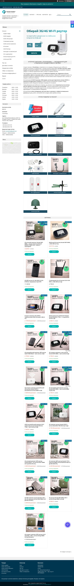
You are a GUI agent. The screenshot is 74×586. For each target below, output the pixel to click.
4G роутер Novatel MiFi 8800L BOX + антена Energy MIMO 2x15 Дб (58, 498)
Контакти (45, 14)
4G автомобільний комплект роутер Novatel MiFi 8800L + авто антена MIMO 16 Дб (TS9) (59, 389)
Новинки (21, 566)
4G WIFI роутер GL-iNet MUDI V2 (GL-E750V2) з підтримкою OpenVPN (34, 281)
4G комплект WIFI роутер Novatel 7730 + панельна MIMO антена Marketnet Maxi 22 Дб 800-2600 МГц (59, 462)
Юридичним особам (7, 68)
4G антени (6, 46)
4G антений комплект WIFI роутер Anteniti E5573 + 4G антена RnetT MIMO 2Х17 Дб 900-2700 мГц (35, 462)
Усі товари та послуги (65, 551)
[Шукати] (70, 15)
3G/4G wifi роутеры (6, 566)
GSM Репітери (6, 49)
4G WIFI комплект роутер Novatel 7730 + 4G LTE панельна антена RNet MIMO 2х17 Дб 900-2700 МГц (35, 499)
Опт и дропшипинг (7, 54)
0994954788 (40, 566)
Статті (4, 78)
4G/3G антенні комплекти (9, 43)
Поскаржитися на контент (33, 584)
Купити (29, 254)
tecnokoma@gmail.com (11, 131)
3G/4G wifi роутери (8, 38)
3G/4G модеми (7, 36)
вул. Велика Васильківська (44, 570)
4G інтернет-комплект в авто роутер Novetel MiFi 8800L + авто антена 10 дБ (59, 353)
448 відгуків (61, 1)
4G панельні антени (6, 571)
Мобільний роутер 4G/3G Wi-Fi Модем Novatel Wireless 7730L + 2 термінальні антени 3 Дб (59, 317)
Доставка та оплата (7, 65)
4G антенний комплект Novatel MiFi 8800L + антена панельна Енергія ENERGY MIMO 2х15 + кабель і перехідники (34, 244)
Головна (25, 14)
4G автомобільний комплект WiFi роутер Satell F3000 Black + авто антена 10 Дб (35, 353)
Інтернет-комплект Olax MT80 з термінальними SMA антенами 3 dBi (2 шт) (35, 317)
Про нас (38, 14)
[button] (67, 524)
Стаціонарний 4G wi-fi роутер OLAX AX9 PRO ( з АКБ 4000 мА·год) (59, 281)
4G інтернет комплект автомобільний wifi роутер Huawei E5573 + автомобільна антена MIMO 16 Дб (34, 389)
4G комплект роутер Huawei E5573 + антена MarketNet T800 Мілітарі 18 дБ (58, 425)
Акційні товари (6, 33)
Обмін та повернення (7, 70)
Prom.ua (44, 583)
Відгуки (4, 76)
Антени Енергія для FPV (9, 56)
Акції (21, 565)
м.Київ (39, 568)
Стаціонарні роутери (8, 41)
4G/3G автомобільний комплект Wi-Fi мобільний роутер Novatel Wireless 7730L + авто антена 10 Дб (34, 426)
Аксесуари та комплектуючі (10, 51)
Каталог (32, 14)
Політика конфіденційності (9, 73)
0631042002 (40, 565)
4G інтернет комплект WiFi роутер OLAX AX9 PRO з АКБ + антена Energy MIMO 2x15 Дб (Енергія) (35, 536)
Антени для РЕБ (7, 59)
